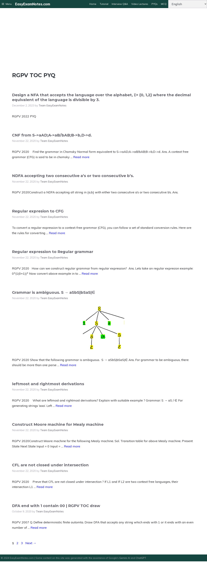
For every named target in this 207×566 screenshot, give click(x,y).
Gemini (123, 557)
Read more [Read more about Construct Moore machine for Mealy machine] (72, 446)
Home (92, 4)
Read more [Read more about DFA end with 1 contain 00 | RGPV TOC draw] (39, 528)
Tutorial (104, 4)
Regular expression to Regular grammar (52, 251)
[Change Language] (187, 4)
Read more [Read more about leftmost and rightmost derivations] (64, 406)
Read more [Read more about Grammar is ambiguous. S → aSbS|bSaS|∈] (68, 365)
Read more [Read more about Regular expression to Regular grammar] (90, 274)
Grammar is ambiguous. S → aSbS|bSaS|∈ (53, 292)
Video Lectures (139, 4)
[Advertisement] (103, 39)
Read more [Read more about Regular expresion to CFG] (57, 233)
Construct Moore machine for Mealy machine (58, 424)
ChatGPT (141, 557)
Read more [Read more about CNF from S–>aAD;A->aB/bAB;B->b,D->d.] (81, 157)
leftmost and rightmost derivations (48, 384)
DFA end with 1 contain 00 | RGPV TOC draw (56, 505)
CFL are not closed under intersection (50, 465)
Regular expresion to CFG (38, 211)
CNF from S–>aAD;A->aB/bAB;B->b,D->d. (52, 135)
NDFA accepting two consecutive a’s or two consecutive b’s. (73, 175)
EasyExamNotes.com (32, 4)
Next (30, 543)
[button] (6, 4)
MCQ (163, 4)
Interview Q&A (120, 4)
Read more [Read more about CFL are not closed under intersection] (45, 487)
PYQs (155, 4)
